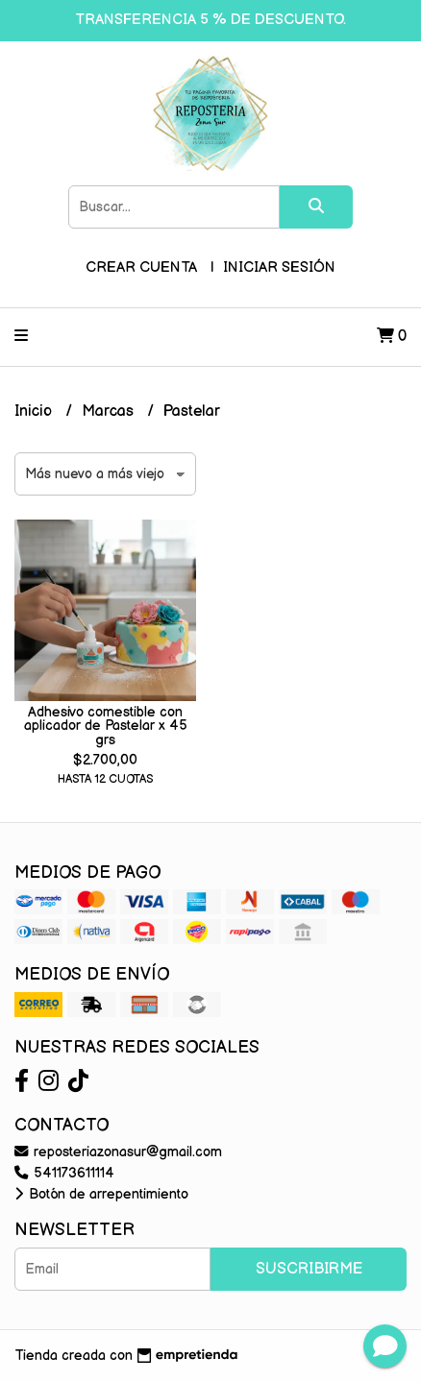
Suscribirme (309, 1269)
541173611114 (64, 1173)
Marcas (109, 411)
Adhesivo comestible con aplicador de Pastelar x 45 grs (105, 726)
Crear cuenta (141, 267)
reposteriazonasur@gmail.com (118, 1152)
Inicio (35, 411)
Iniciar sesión (279, 267)
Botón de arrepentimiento (101, 1194)
